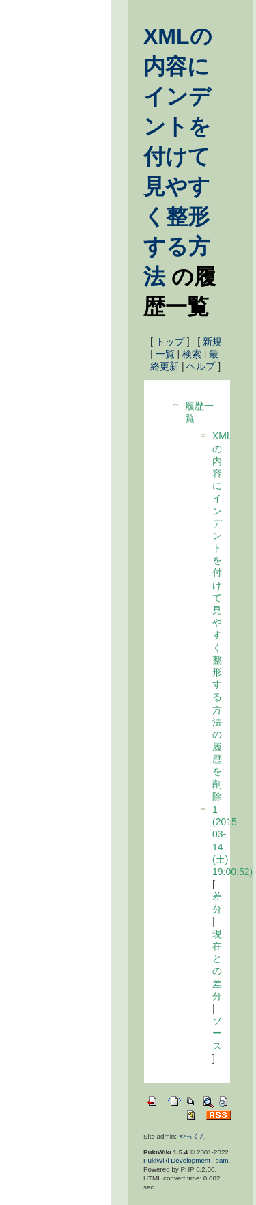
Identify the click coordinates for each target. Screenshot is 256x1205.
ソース (217, 1033)
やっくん (192, 1136)
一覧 (165, 353)
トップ (170, 341)
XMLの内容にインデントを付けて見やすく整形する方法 (177, 156)
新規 (212, 341)
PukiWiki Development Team (186, 1160)
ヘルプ (200, 366)
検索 (191, 353)
